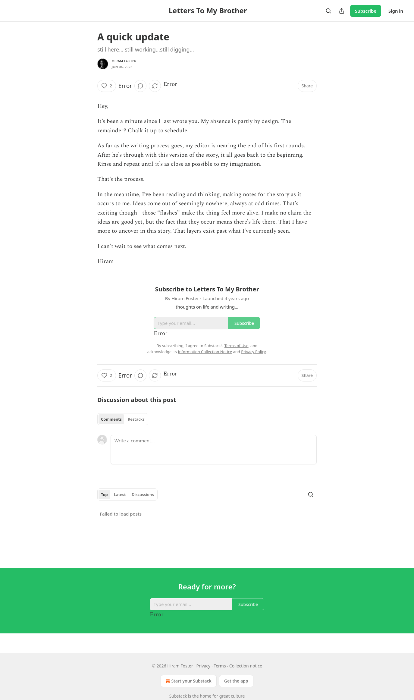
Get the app (236, 681)
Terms (220, 666)
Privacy (203, 666)
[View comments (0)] (140, 86)
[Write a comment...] (214, 449)
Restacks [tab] (136, 419)
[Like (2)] (106, 86)
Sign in (395, 11)
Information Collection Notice (205, 351)
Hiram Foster (124, 60)
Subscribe (365, 11)
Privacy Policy (253, 351)
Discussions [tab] (143, 494)
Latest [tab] (120, 494)
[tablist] (122, 419)
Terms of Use (236, 345)
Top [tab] (104, 494)
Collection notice (245, 666)
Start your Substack (188, 681)
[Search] (328, 11)
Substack (178, 696)
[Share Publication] (342, 11)
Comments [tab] (111, 419)
